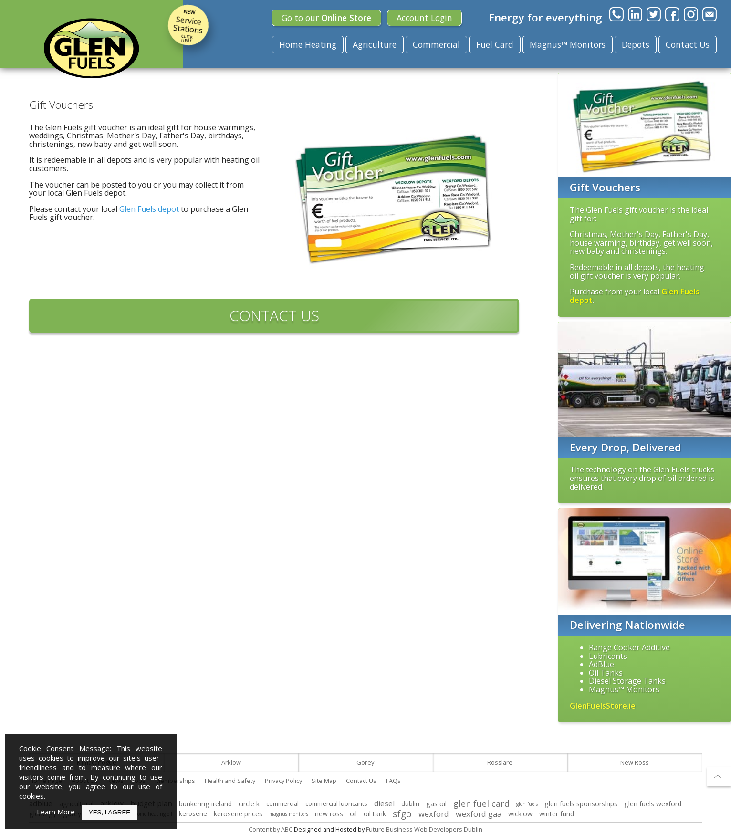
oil (353, 813)
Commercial (436, 44)
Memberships (175, 780)
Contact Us (688, 44)
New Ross (634, 762)
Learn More (56, 811)
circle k (249, 803)
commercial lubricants (336, 803)
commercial (282, 803)
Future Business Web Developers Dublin (424, 829)
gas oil (436, 803)
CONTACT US (274, 315)
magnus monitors (288, 814)
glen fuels (527, 804)
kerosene (193, 813)
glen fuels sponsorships (580, 803)
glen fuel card (481, 803)
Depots (635, 44)
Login (424, 17)
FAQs (393, 780)
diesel (384, 804)
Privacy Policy (283, 780)
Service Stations (188, 25)
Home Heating (307, 44)
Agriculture (375, 44)
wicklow (520, 813)
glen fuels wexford (652, 803)
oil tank (375, 813)
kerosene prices (238, 813)
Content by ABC (270, 829)
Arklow (231, 762)
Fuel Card (494, 44)
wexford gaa (478, 813)
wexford (433, 813)
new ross (329, 813)
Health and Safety (230, 780)
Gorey (365, 762)
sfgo (402, 813)
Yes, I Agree (109, 812)
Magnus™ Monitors (568, 44)
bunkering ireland (205, 803)
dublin (410, 803)
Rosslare (499, 762)
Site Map (324, 780)
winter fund (556, 813)
